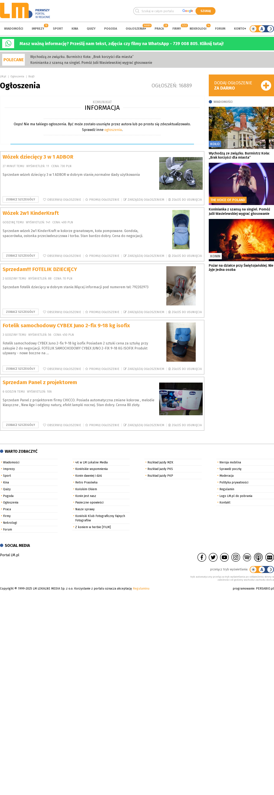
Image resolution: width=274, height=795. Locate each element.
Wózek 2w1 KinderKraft (31, 213)
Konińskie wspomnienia (91, 469)
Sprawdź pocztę (230, 469)
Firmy (176, 29)
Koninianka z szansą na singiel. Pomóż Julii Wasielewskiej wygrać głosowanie (91, 63)
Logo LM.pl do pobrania (235, 496)
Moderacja (226, 476)
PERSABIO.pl (265, 588)
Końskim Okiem (86, 489)
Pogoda (110, 29)
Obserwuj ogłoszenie (64, 200)
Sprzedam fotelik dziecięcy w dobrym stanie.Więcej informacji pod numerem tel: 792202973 (76, 287)
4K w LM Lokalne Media (91, 462)
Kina (75, 29)
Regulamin (226, 489)
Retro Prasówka (86, 482)
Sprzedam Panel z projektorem (40, 382)
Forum (220, 29)
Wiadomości (13, 29)
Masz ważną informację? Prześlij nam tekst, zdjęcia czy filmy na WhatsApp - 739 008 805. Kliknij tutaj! (122, 43)
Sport (58, 29)
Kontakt (224, 502)
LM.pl (3, 76)
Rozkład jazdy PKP (160, 476)
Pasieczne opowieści (89, 502)
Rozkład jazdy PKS (160, 469)
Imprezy (38, 29)
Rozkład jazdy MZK (160, 462)
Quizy (91, 29)
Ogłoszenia (135, 29)
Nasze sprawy (85, 509)
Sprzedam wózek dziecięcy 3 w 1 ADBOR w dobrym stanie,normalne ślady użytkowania (71, 175)
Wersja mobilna (230, 462)
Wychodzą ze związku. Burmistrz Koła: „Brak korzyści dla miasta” (82, 57)
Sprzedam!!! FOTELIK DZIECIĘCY (40, 269)
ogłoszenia (113, 130)
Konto (239, 29)
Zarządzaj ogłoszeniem (146, 200)
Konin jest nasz (85, 496)
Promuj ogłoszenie (104, 200)
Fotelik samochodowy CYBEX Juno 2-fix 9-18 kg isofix (66, 325)
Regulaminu (141, 588)
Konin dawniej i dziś (88, 476)
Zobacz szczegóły (20, 199)
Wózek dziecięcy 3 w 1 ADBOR (38, 157)
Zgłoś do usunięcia (187, 200)
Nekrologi (198, 29)
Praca (159, 29)
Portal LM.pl (9, 555)
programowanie (243, 588)
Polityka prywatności (233, 482)
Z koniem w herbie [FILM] (93, 527)
